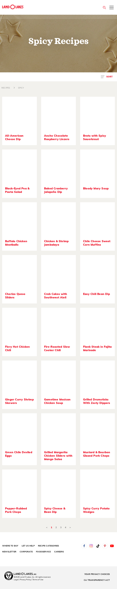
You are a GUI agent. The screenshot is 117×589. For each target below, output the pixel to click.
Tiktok (98, 546)
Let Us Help (28, 546)
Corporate (26, 552)
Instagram (91, 546)
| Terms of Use (37, 579)
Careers (59, 552)
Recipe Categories (48, 546)
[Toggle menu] (111, 8)
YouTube (112, 546)
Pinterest (105, 546)
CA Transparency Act (97, 580)
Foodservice (43, 552)
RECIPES (5, 88)
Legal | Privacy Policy (22, 579)
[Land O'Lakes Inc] (26, 574)
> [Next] (70, 527)
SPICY (21, 88)
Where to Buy (10, 546)
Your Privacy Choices (97, 574)
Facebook (84, 546)
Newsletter (9, 552)
